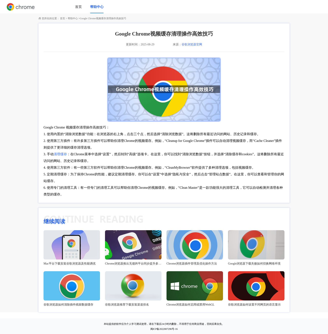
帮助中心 (97, 7)
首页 (78, 7)
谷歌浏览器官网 (192, 44)
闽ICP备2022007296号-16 (164, 329)
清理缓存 (60, 154)
